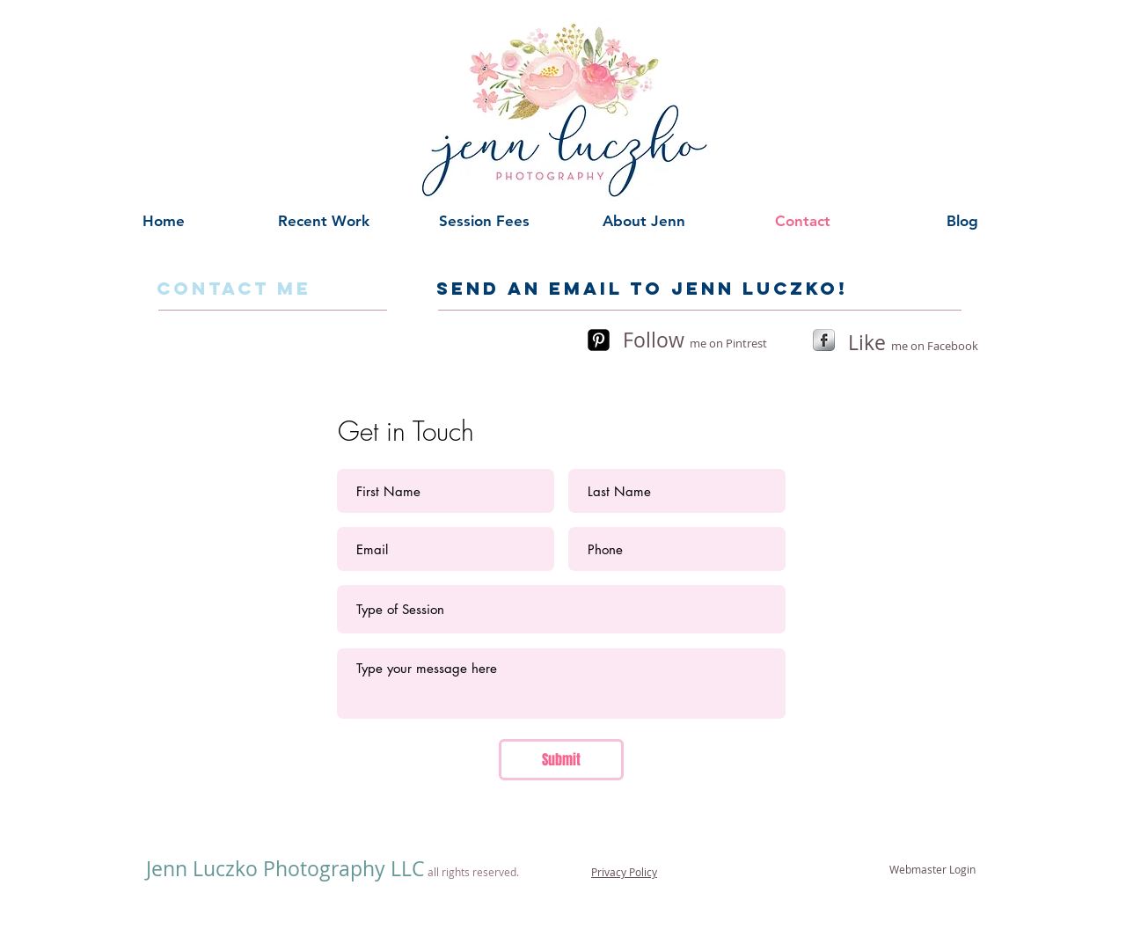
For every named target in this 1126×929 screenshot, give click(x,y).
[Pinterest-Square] (599, 340)
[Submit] (561, 759)
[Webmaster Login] (932, 869)
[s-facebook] (824, 340)
